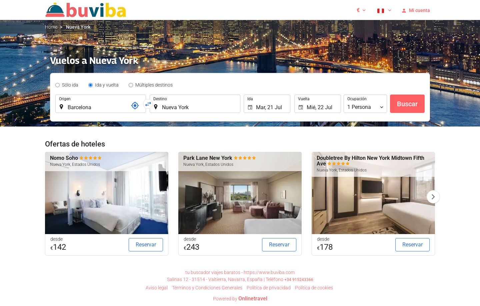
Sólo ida (70, 85)
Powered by (240, 298)
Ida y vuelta (107, 85)
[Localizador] (135, 105)
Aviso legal (157, 287)
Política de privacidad (269, 287)
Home (51, 27)
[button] (361, 10)
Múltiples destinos (154, 85)
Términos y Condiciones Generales (207, 287)
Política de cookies (314, 287)
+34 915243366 (298, 279)
